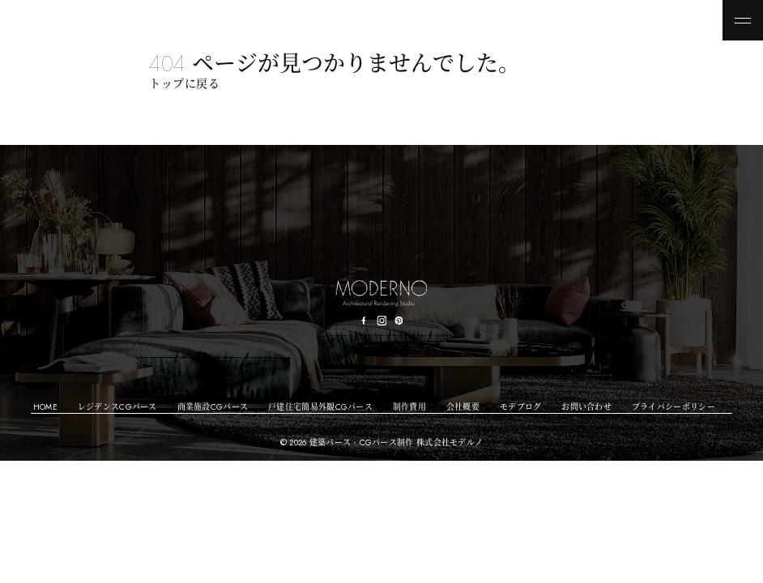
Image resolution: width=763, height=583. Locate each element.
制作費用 (409, 407)
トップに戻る (184, 83)
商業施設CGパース (213, 407)
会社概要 (463, 407)
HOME (45, 407)
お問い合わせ (586, 407)
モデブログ (521, 407)
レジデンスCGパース (117, 407)
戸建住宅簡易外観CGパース (320, 407)
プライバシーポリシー (673, 407)
